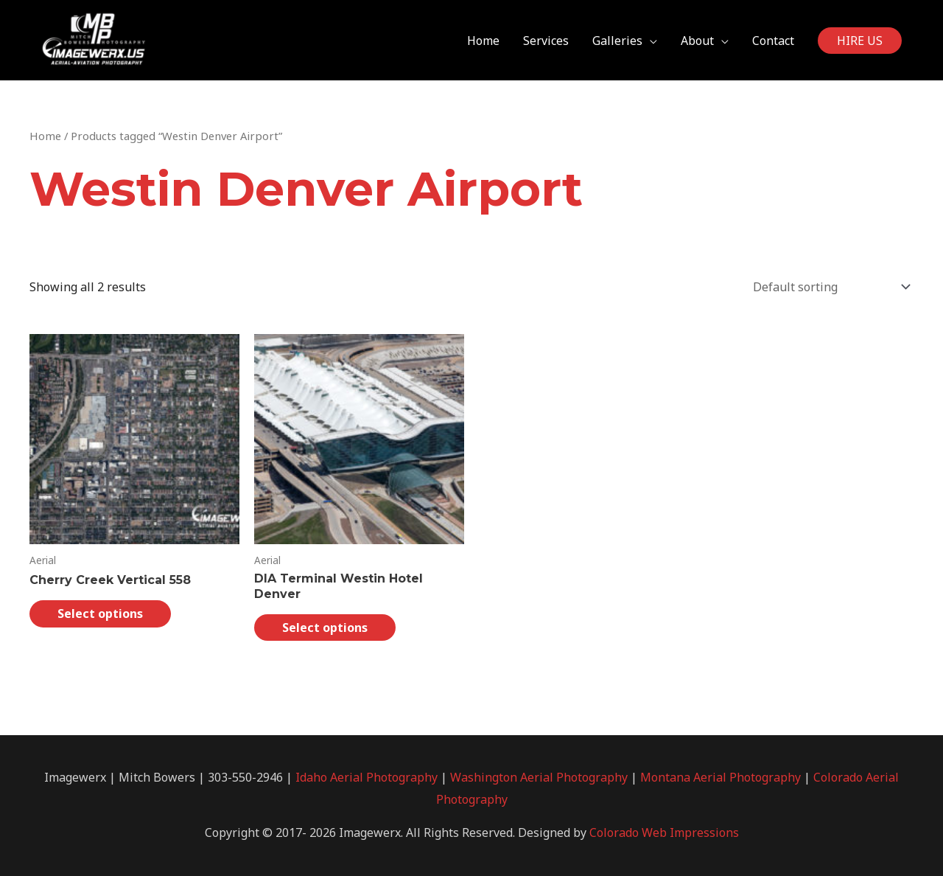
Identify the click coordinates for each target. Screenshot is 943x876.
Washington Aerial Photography (539, 777)
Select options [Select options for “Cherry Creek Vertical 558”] (100, 613)
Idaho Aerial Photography (366, 777)
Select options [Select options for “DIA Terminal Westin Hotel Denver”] (325, 627)
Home (45, 135)
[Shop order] (828, 287)
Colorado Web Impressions (664, 832)
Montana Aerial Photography (720, 777)
